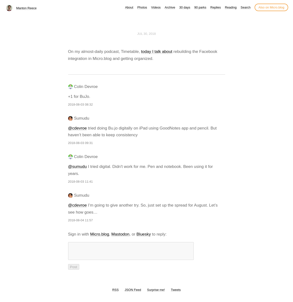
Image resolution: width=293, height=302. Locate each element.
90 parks (200, 7)
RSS (115, 293)
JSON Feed (133, 293)
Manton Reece (26, 8)
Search (245, 7)
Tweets (176, 293)
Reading (230, 7)
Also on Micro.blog (271, 7)
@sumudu (77, 166)
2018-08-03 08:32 (80, 104)
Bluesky (143, 234)
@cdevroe (77, 128)
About (129, 7)
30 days (184, 7)
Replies (215, 7)
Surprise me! (156, 293)
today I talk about (156, 51)
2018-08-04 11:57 (80, 220)
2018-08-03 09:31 (80, 143)
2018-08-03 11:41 (80, 181)
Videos (156, 7)
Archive (170, 7)
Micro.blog (99, 234)
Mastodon (120, 234)
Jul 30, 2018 (146, 34)
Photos (142, 7)
